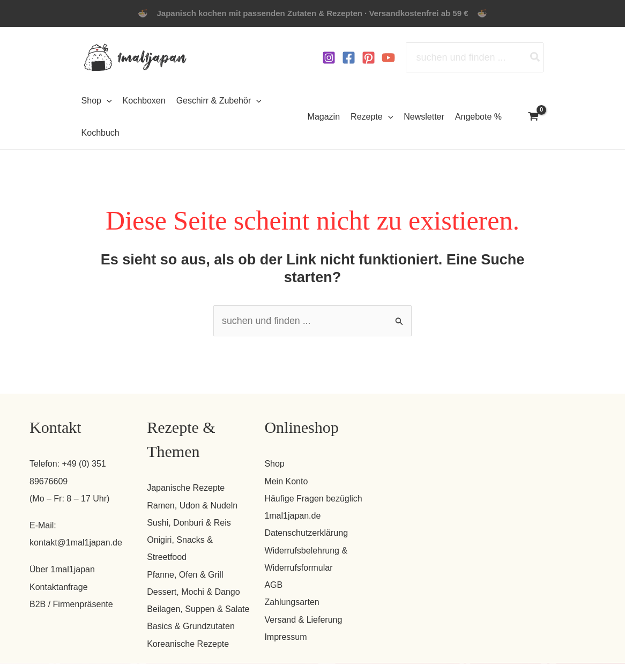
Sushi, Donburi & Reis (189, 522)
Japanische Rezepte (186, 488)
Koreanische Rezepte (188, 644)
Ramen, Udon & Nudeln (192, 505)
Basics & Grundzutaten (191, 627)
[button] (106, 101)
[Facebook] (348, 57)
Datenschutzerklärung (306, 533)
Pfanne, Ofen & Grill (185, 575)
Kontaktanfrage (58, 587)
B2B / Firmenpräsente (71, 604)
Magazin (324, 116)
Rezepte (372, 117)
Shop (274, 464)
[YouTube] (388, 57)
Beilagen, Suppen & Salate (198, 609)
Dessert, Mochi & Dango (193, 592)
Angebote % (478, 116)
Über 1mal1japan (62, 569)
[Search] (535, 57)
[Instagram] (329, 57)
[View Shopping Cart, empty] (533, 117)
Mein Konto (286, 481)
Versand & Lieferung (303, 620)
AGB (273, 585)
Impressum (285, 637)
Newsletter (424, 116)
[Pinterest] (368, 57)
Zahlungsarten (291, 603)
